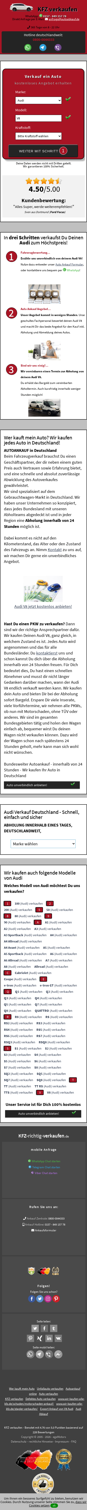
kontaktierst (47, 653)
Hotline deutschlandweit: (43, 37)
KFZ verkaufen (57, 9)
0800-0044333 (56, 1218)
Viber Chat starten (46, 1173)
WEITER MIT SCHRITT (43, 150)
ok (54, 1505)
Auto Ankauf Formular (69, 276)
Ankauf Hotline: (34, 1224)
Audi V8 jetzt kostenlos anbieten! (43, 606)
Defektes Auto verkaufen (41, 1399)
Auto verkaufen (48, 1393)
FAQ (73, 1441)
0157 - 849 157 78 (54, 16)
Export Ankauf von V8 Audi (56, 1409)
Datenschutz (18, 1441)
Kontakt (55, 549)
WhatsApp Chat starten (46, 1161)
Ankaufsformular (45, 1230)
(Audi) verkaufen (29, 903)
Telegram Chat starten (46, 1167)
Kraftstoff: (23, 127)
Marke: (20, 91)
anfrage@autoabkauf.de (64, 19)
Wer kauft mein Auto (22, 1388)
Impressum (62, 1441)
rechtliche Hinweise (41, 1441)
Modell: (21, 110)
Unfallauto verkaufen (50, 1388)
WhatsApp (73, 282)
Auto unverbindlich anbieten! (40, 784)
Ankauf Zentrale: (37, 1218)
